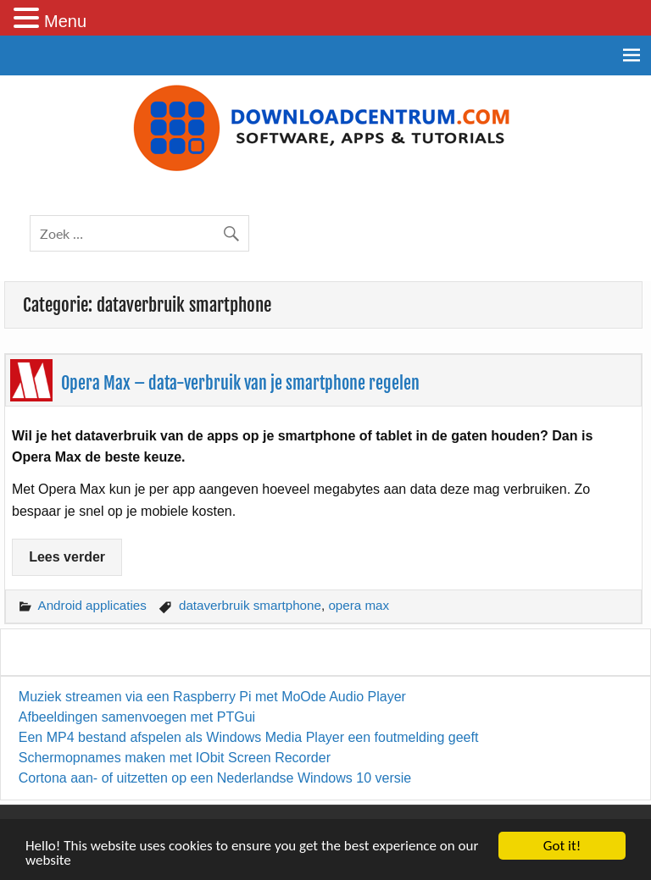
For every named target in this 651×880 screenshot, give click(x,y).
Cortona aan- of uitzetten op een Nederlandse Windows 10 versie (215, 778)
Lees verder (67, 557)
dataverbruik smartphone (250, 605)
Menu (65, 21)
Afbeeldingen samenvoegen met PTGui (137, 717)
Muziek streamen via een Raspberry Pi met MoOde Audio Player (212, 696)
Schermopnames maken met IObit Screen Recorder (175, 757)
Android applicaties (92, 605)
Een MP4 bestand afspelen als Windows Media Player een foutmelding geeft (249, 737)
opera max (358, 605)
